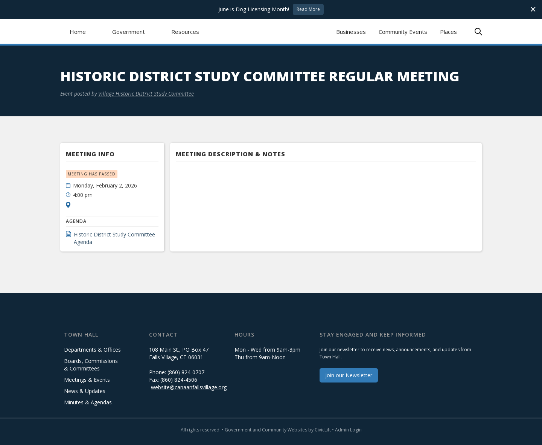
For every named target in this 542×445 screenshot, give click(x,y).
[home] (271, 31)
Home (78, 31)
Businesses (351, 31)
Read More (308, 9)
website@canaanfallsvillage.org (189, 387)
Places (448, 31)
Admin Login (348, 430)
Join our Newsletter (348, 375)
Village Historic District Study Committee (146, 93)
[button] (128, 31)
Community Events (403, 31)
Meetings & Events (87, 379)
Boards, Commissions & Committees (91, 364)
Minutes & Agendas (88, 402)
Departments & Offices (92, 349)
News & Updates (84, 391)
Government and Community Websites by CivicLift (278, 430)
